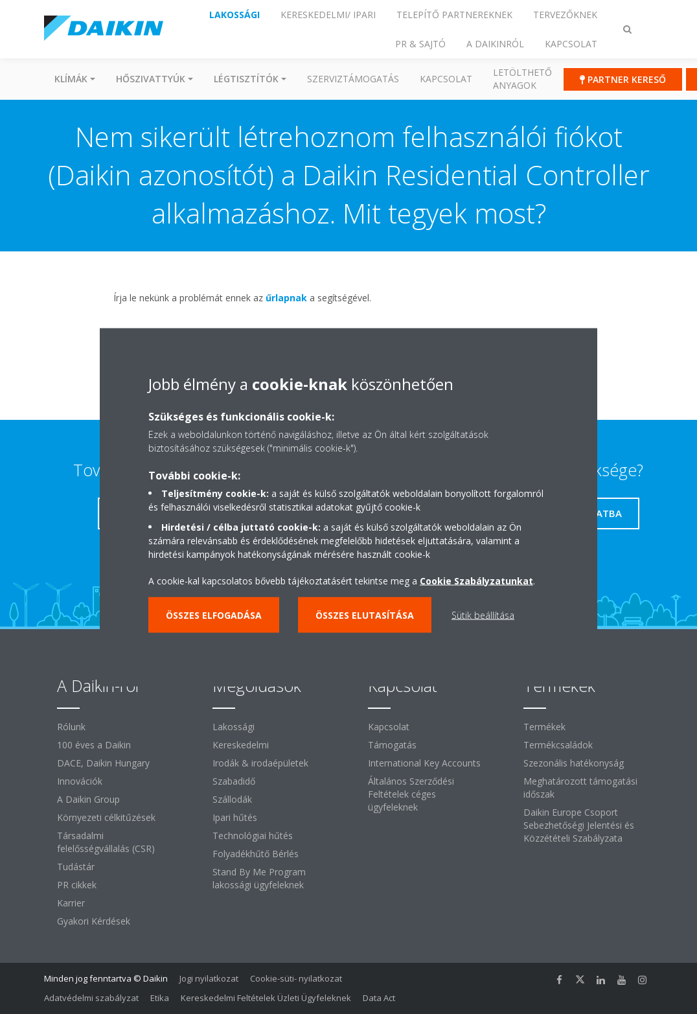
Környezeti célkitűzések (106, 817)
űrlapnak (286, 298)
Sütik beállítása (482, 614)
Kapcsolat (446, 79)
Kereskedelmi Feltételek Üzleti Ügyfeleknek (266, 998)
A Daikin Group (88, 799)
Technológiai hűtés (252, 835)
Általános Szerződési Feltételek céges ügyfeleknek (411, 794)
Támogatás (392, 745)
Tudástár (76, 866)
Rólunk (71, 726)
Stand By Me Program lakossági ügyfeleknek (259, 878)
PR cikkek (77, 885)
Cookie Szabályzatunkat (476, 580)
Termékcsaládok (558, 745)
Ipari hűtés (234, 817)
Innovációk (79, 781)
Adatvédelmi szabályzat (91, 998)
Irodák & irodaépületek (260, 763)
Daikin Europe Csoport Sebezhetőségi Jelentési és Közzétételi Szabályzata (578, 825)
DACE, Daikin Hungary (103, 763)
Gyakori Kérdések (93, 921)
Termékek (544, 726)
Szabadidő (233, 781)
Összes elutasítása (364, 614)
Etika (159, 998)
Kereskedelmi (240, 745)
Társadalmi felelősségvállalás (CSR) (106, 842)
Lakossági (233, 726)
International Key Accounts (424, 763)
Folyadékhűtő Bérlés (255, 853)
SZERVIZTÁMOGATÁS (353, 79)
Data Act (379, 998)
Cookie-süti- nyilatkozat (296, 978)
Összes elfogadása (214, 614)
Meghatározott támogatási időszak (580, 787)
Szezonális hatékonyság (573, 763)
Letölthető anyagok (522, 78)
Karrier (71, 903)
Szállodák (232, 799)
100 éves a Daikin (94, 745)
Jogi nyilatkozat (208, 978)
